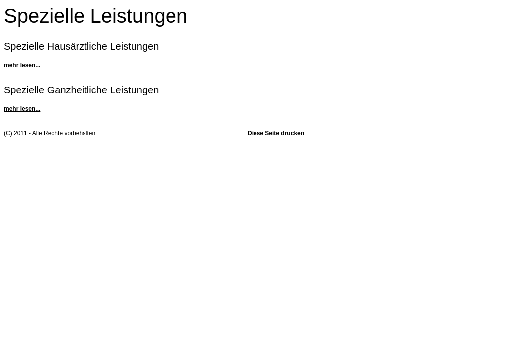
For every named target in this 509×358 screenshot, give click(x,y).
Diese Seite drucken (276, 133)
